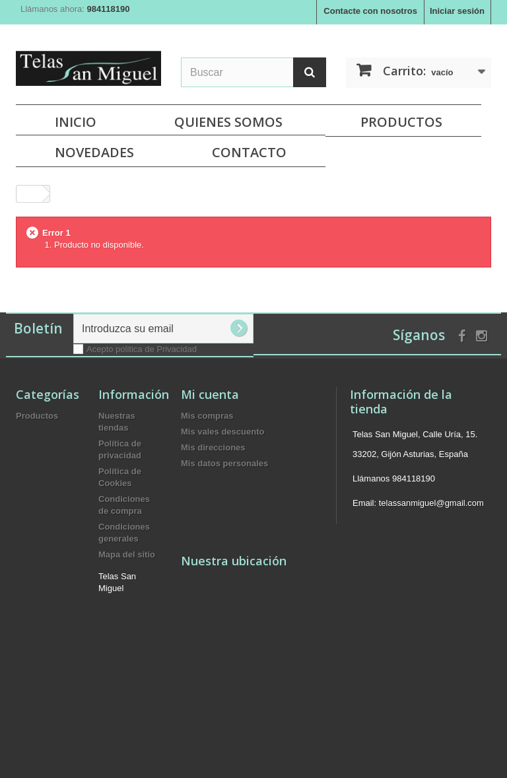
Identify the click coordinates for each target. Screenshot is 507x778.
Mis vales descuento (222, 432)
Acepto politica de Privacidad (141, 349)
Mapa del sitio (126, 554)
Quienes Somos (228, 122)
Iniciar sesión (457, 11)
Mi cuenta (210, 394)
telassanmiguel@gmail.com (431, 503)
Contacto (249, 152)
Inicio (75, 122)
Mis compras (207, 416)
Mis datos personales (224, 463)
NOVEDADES (94, 152)
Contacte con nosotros (370, 11)
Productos (401, 122)
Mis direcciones (213, 447)
